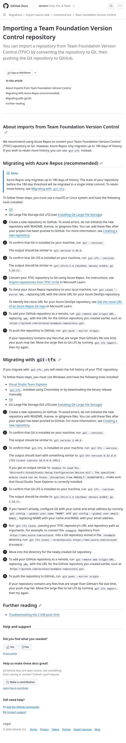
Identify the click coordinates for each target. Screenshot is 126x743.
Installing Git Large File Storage (79, 215)
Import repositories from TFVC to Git (34, 282)
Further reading (22, 605)
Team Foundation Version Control (95, 15)
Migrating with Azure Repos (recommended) (53, 163)
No (25, 647)
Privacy (44, 729)
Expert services (83, 729)
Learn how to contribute (15, 688)
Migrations (15, 15)
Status (55, 729)
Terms (33, 729)
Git (11, 209)
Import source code (38, 15)
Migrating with (48, 189)
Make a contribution (20, 682)
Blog (97, 729)
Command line (62, 15)
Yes (10, 647)
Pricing (66, 729)
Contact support (14, 712)
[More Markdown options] (35, 73)
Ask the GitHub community (21, 707)
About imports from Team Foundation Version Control (61, 129)
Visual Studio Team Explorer (28, 384)
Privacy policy (10, 653)
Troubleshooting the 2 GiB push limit (34, 615)
